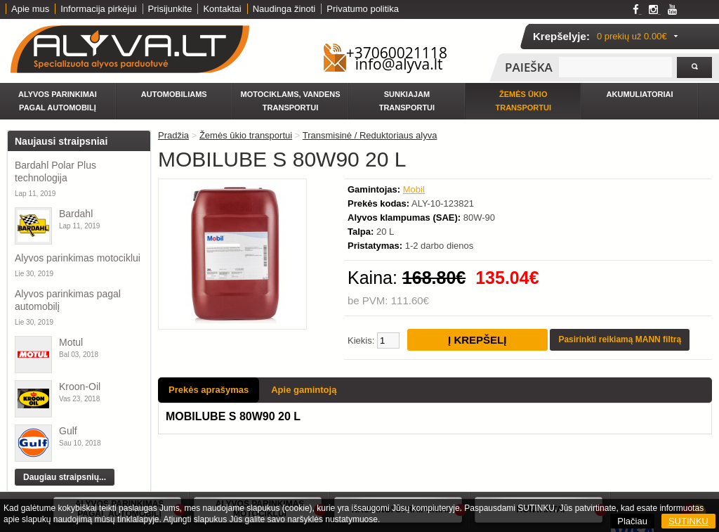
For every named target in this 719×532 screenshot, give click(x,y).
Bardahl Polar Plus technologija (55, 171)
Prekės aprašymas (209, 389)
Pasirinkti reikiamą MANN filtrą (619, 339)
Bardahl (76, 213)
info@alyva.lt (399, 64)
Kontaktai (222, 9)
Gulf (68, 430)
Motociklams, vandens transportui (291, 101)
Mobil (414, 189)
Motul (71, 342)
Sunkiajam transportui (407, 101)
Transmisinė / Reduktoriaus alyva (370, 135)
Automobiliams (174, 94)
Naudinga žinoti (284, 9)
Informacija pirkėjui (98, 9)
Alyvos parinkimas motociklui (77, 258)
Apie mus (30, 9)
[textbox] (615, 67)
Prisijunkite (170, 9)
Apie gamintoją (303, 389)
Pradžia (173, 135)
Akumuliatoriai (640, 94)
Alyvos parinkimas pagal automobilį (68, 300)
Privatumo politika (362, 9)
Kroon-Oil (79, 386)
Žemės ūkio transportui (523, 101)
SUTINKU (688, 521)
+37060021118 (396, 53)
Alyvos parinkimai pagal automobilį (57, 101)
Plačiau (632, 521)
